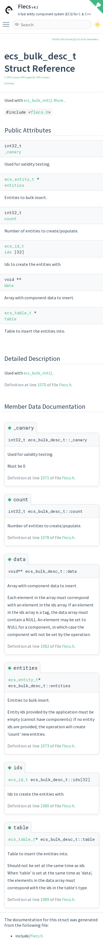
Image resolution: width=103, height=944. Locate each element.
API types (26, 77)
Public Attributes (62, 39)
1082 (44, 646)
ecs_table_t (18, 312)
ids (8, 252)
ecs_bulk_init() (38, 100)
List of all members (87, 39)
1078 (44, 537)
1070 (41, 384)
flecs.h (39, 112)
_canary (12, 151)
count (10, 218)
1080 (44, 805)
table (10, 318)
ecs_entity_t (19, 179)
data (8, 285)
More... (60, 100)
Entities (9, 83)
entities (14, 185)
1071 (44, 477)
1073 (44, 746)
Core (15, 77)
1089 (44, 899)
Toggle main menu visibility (7, 22)
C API (7, 77)
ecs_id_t (14, 246)
